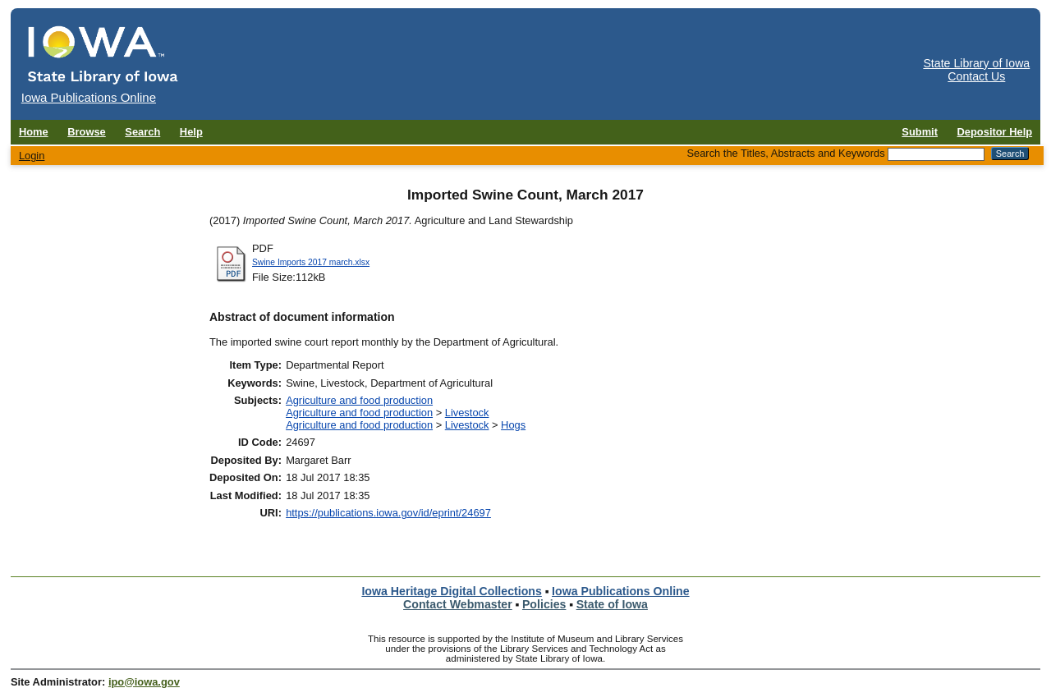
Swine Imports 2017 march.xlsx (310, 262)
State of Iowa (612, 604)
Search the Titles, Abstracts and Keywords (785, 153)
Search (142, 132)
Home (33, 132)
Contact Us (976, 76)
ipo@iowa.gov (144, 682)
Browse (86, 132)
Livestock (467, 412)
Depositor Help (995, 132)
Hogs (513, 425)
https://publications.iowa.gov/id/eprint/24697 (388, 513)
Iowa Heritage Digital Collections (451, 591)
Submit (920, 132)
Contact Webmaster (457, 604)
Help (191, 132)
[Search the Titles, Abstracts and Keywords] (936, 154)
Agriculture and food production (359, 400)
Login (32, 155)
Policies (544, 604)
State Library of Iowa (976, 63)
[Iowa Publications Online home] (103, 54)
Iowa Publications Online (621, 591)
